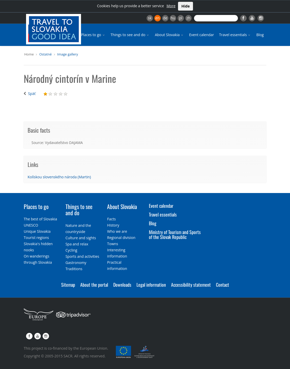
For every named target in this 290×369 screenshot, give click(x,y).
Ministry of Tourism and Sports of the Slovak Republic (175, 234)
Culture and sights (81, 237)
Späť (32, 93)
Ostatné (45, 54)
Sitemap (68, 284)
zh (188, 17)
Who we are (117, 231)
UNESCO (31, 225)
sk (149, 17)
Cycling (71, 250)
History (113, 225)
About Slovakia (169, 34)
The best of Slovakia (40, 218)
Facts (111, 218)
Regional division (121, 237)
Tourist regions (36, 237)
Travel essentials (235, 34)
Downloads (122, 284)
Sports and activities (82, 256)
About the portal (94, 284)
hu (173, 17)
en (157, 17)
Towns (112, 243)
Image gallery (67, 54)
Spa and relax (77, 244)
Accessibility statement (191, 284)
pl (180, 17)
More (170, 5)
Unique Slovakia (37, 231)
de (165, 17)
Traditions (74, 268)
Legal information (151, 284)
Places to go (93, 34)
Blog (260, 34)
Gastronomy (76, 262)
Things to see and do (130, 34)
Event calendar (201, 34)
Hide (185, 6)
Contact (222, 284)
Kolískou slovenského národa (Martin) (59, 176)
